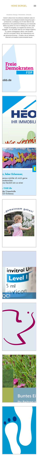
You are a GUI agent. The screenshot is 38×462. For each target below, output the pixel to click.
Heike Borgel (19, 5)
